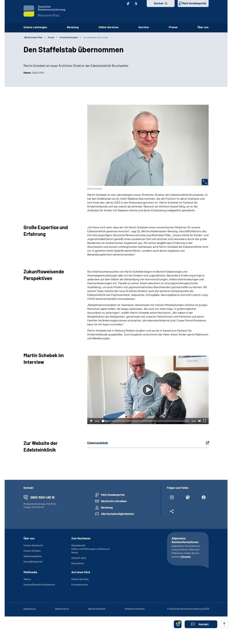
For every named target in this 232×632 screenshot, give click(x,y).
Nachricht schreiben (114, 501)
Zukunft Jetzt (78, 557)
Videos (27, 579)
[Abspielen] (148, 390)
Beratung (73, 27)
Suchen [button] (158, 3)
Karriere (144, 27)
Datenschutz (62, 608)
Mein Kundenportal (194, 3)
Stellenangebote (33, 556)
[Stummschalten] (199, 420)
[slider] (145, 421)
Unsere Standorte (33, 545)
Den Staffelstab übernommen (95, 37)
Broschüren (77, 563)
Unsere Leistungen (35, 27)
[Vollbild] (204, 420)
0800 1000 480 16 (42, 497)
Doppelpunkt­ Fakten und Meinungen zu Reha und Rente (90, 549)
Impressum (30, 608)
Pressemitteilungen (69, 37)
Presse (173, 27)
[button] (201, 624)
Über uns (202, 27)
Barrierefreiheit (96, 608)
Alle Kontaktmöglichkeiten (117, 513)
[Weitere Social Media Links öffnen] (172, 512)
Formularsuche (79, 584)
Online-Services (108, 27)
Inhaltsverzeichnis (135, 608)
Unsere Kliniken (32, 550)
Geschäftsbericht (33, 561)
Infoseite (186, 556)
